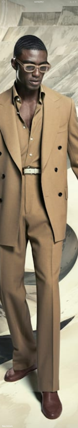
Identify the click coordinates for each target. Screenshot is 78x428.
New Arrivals (7, 426)
